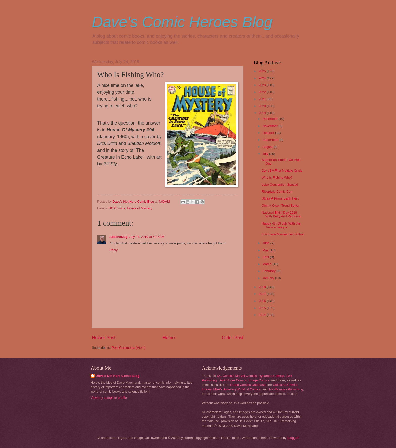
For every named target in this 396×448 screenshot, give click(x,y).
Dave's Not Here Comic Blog (117, 376)
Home (169, 337)
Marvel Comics (246, 376)
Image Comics (259, 380)
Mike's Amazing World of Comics (237, 389)
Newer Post (103, 337)
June (266, 243)
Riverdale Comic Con (277, 191)
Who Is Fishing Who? (277, 177)
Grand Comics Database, (248, 385)
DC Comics (117, 208)
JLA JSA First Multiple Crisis (282, 170)
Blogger (293, 438)
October (268, 133)
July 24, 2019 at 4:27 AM (146, 237)
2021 (263, 99)
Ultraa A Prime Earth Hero (280, 198)
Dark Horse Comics (233, 380)
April (266, 257)
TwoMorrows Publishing (285, 389)
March (267, 264)
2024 (263, 78)
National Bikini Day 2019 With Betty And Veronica (281, 214)
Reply (113, 250)
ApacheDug (118, 237)
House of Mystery (139, 208)
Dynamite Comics (271, 376)
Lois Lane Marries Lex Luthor (283, 234)
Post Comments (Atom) (129, 348)
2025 (263, 71)
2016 (263, 301)
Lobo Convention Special (280, 184)
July (265, 154)
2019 (263, 113)
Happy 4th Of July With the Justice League (281, 225)
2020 (263, 106)
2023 (263, 85)
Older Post (232, 337)
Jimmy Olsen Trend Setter (280, 205)
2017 (263, 294)
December (270, 119)
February (269, 271)
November (270, 126)
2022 (263, 92)
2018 (263, 287)
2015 (263, 308)
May (265, 250)
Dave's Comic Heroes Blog (182, 21)
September (270, 140)
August (268, 147)
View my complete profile (109, 398)
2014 (263, 315)
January (268, 278)
